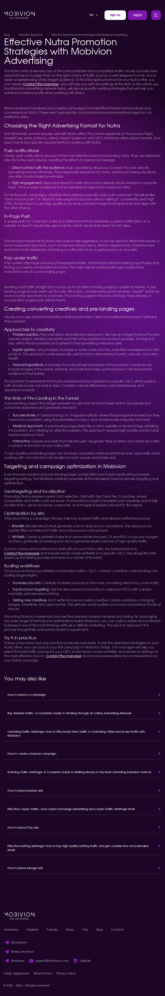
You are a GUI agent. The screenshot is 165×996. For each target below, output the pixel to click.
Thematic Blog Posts (31, 35)
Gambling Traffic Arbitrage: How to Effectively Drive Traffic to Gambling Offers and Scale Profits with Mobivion (76, 733)
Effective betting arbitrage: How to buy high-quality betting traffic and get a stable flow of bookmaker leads (78, 848)
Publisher (32, 929)
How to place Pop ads (22, 827)
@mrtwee (17, 960)
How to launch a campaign (26, 694)
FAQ (85, 929)
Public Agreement (16, 973)
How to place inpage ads (25, 868)
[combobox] (94, 15)
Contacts (117, 929)
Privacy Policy (66, 973)
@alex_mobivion (22, 951)
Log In (137, 15)
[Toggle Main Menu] (156, 15)
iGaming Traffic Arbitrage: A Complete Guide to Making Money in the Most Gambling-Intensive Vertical (79, 772)
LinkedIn (85, 960)
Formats (52, 929)
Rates (70, 929)
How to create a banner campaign (31, 753)
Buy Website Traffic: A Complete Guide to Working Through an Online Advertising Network (69, 713)
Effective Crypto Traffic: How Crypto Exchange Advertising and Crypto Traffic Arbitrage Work (71, 809)
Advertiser (11, 929)
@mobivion (19, 942)
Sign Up (115, 15)
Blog (7, 35)
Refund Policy (42, 973)
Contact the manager (41, 84)
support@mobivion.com (52, 960)
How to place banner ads (25, 790)
